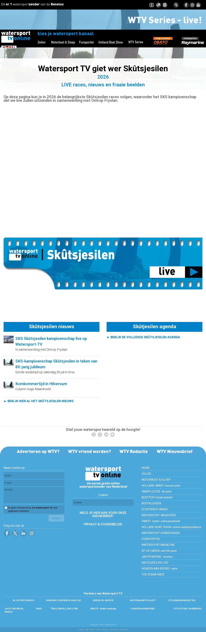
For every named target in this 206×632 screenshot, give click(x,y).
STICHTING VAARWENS (188, 608)
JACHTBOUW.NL (14, 608)
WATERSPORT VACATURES (159, 515)
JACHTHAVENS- (157, 557)
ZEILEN (146, 474)
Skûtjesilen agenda (154, 326)
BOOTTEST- (157, 497)
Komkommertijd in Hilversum (41, 384)
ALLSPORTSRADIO (23, 600)
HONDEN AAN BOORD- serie (160, 568)
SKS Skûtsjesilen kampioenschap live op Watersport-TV (51, 341)
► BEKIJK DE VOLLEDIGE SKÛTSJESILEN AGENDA (143, 337)
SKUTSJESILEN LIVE (155, 563)
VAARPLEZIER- (156, 491)
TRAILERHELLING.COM (64, 608)
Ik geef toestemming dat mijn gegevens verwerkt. (33, 509)
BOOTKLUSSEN (151, 503)
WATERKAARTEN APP (142, 600)
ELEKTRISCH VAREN (154, 509)
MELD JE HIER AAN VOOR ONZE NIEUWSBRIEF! (103, 514)
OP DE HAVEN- (159, 551)
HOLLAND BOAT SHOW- (171, 527)
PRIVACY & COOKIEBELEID (103, 524)
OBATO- (161, 521)
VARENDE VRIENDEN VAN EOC (63, 600)
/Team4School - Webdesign (118, 629)
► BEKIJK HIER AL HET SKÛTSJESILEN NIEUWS (38, 401)
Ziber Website (90, 629)
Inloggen (81, 629)
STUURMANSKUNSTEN (181, 600)
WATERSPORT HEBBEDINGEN (160, 533)
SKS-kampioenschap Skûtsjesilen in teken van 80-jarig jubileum (56, 364)
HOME (146, 468)
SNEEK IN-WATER (103, 600)
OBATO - (103, 608)
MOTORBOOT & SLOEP (156, 480)
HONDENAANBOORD (143, 608)
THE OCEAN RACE (153, 574)
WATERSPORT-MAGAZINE (158, 545)
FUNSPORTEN (151, 539)
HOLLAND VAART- (161, 486)
